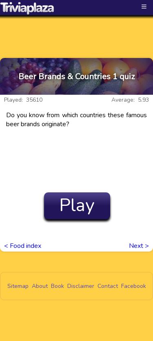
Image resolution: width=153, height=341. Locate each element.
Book (57, 286)
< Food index (22, 245)
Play (77, 205)
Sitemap (18, 286)
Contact (108, 286)
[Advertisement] (76, 29)
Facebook (133, 286)
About (40, 286)
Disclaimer (80, 286)
